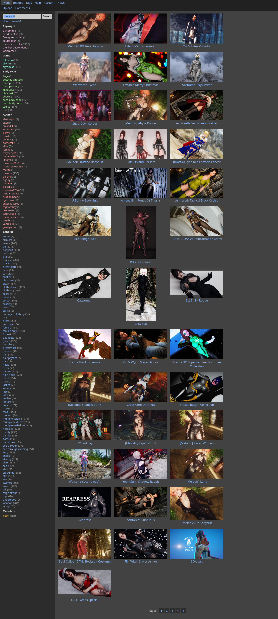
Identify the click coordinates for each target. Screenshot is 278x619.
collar (9, 293)
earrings (11, 324)
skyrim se (12, 67)
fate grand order (14, 37)
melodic (11, 173)
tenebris (9, 220)
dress (9, 320)
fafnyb (8, 149)
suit (7, 479)
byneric (10, 139)
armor (10, 243)
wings (9, 506)
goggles (9, 344)
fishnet (9, 334)
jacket (9, 385)
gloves (10, 341)
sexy (9, 452)
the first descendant (16, 47)
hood (9, 378)
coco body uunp (16, 103)
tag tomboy (11, 207)
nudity (10, 432)
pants (9, 439)
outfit (10, 515)
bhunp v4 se (13, 86)
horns (9, 381)
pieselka (9, 186)
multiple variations (17, 425)
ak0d (7, 122)
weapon (11, 503)
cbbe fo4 (10, 93)
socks (9, 466)
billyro (8, 132)
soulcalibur (11, 40)
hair (8, 354)
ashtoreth (11, 129)
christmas (11, 280)
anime (8, 236)
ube (8, 110)
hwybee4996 (13, 153)
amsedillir (10, 126)
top (8, 496)
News (61, 3)
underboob (12, 499)
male (9, 408)
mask (9, 412)
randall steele (13, 193)
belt (8, 246)
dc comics (11, 30)
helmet (10, 371)
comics (9, 297)
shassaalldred (13, 203)
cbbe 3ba (12, 89)
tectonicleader (13, 217)
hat (8, 361)
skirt (9, 462)
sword (10, 486)
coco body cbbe (15, 100)
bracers (10, 263)
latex (8, 395)
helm (8, 368)
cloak (9, 283)
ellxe (8, 146)
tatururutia (11, 213)
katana (9, 388)
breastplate (12, 266)
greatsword (12, 347)
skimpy (10, 459)
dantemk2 (11, 143)
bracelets (11, 260)
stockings (12, 472)
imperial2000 (13, 156)
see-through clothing (19, 449)
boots (9, 253)
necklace (11, 428)
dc (6, 317)
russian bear (12, 197)
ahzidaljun (11, 119)
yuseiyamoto (12, 227)
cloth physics (14, 287)
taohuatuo (11, 210)
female (11, 327)
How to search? (12, 21)
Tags (29, 3)
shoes (9, 455)
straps (9, 476)
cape (8, 270)
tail (7, 489)
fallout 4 (10, 60)
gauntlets (12, 337)
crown (9, 307)
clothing (12, 290)
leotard (9, 401)
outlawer (10, 183)
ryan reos (11, 200)
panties (10, 435)
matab (8, 170)
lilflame (10, 159)
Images (18, 3)
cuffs (8, 310)
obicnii (9, 176)
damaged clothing (16, 314)
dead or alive (13, 34)
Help (38, 3)
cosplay (10, 304)
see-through (13, 445)
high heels (12, 374)
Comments (22, 8)
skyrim (10, 63)
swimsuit (11, 482)
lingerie (10, 405)
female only (14, 331)
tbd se (10, 106)
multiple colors (16, 418)
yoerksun (11, 224)
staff (8, 469)
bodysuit (11, 250)
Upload (7, 8)
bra (8, 256)
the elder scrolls (16, 44)
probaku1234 (13, 190)
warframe (10, 51)
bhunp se (12, 83)
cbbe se (11, 96)
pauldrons (12, 442)
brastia (9, 136)
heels (9, 364)
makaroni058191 (15, 166)
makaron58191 (13, 163)
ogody (8, 180)
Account (49, 3)
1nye (7, 76)
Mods (6, 3)
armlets (10, 239)
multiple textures (16, 422)
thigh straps (12, 493)
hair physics (12, 358)
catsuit (9, 273)
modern (10, 415)
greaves (10, 351)
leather (9, 398)
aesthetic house (14, 79)
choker (9, 277)
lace (7, 391)
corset (10, 300)
